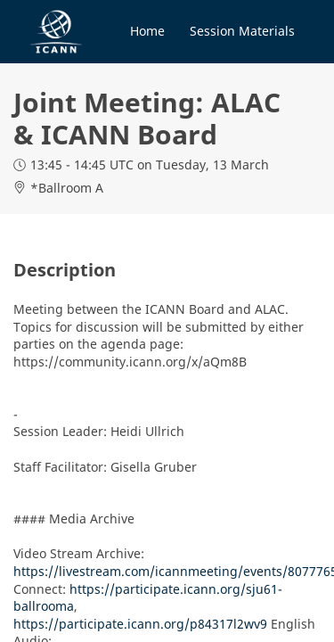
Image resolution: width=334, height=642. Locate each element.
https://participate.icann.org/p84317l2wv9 (140, 623)
